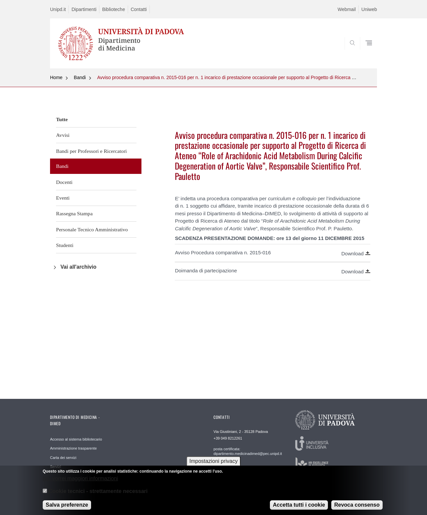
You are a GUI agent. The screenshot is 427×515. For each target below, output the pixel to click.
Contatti (139, 9)
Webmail (347, 9)
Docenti (64, 182)
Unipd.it (58, 9)
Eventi (63, 198)
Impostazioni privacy (213, 465)
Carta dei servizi (63, 458)
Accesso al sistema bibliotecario (76, 439)
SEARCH (365, 52)
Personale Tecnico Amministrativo (92, 229)
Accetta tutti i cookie (299, 509)
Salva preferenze (67, 509)
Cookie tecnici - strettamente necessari (97, 495)
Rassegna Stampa (74, 213)
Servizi (55, 467)
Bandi (80, 77)
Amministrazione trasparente (73, 448)
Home (56, 77)
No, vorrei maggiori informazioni (80, 482)
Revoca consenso (357, 509)
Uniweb (369, 9)
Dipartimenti (83, 9)
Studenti (64, 245)
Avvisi (62, 135)
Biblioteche (113, 9)
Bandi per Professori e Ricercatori (91, 151)
